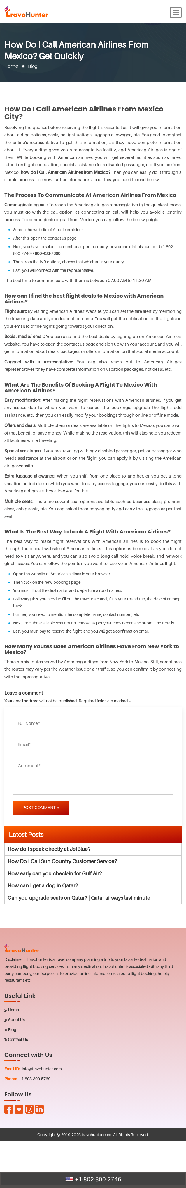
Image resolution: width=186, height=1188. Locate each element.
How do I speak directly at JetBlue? (49, 849)
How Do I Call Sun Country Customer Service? (62, 861)
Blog (12, 1029)
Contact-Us (18, 1039)
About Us (16, 1019)
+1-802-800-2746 (93, 1179)
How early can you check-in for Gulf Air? (55, 874)
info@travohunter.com (42, 1068)
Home (11, 66)
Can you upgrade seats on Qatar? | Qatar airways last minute (79, 898)
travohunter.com (96, 1134)
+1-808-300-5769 (34, 1078)
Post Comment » (40, 807)
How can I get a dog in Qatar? (43, 886)
